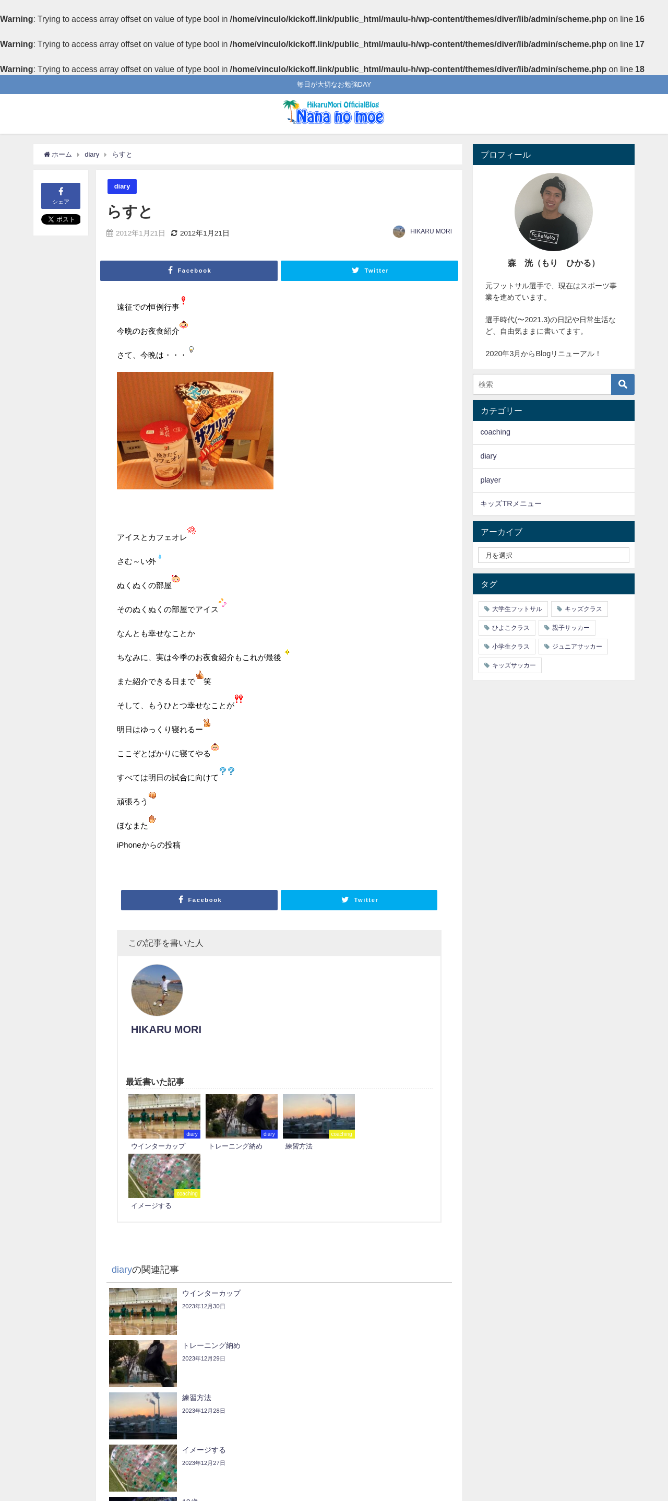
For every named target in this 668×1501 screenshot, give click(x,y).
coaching (495, 432)
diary (122, 186)
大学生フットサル (517, 609)
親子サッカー (571, 628)
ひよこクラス (511, 628)
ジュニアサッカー (577, 646)
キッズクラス (583, 609)
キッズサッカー (514, 665)
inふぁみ (427, 1397)
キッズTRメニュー (510, 503)
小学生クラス (511, 646)
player (490, 480)
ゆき (61, 1367)
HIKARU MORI (431, 231)
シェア (60, 195)
